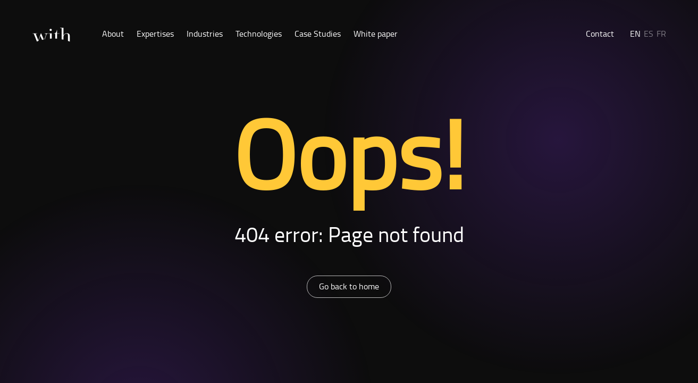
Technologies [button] (259, 33)
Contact (600, 33)
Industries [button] (205, 33)
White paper (376, 33)
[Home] (51, 35)
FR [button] (661, 33)
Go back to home (349, 286)
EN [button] (635, 33)
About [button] (113, 33)
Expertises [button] (155, 33)
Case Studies (318, 33)
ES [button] (648, 33)
